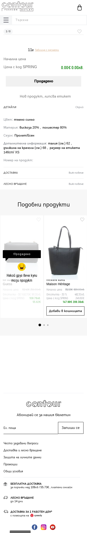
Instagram (43, 527)
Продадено (43, 81)
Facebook (34, 527)
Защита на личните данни (22, 457)
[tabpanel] (21, 266)
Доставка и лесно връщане (22, 450)
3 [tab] (47, 325)
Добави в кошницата (65, 311)
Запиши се (71, 428)
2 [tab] (44, 325)
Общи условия (13, 471)
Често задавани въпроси (20, 443)
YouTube (52, 527)
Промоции (10, 464)
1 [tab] (40, 325)
